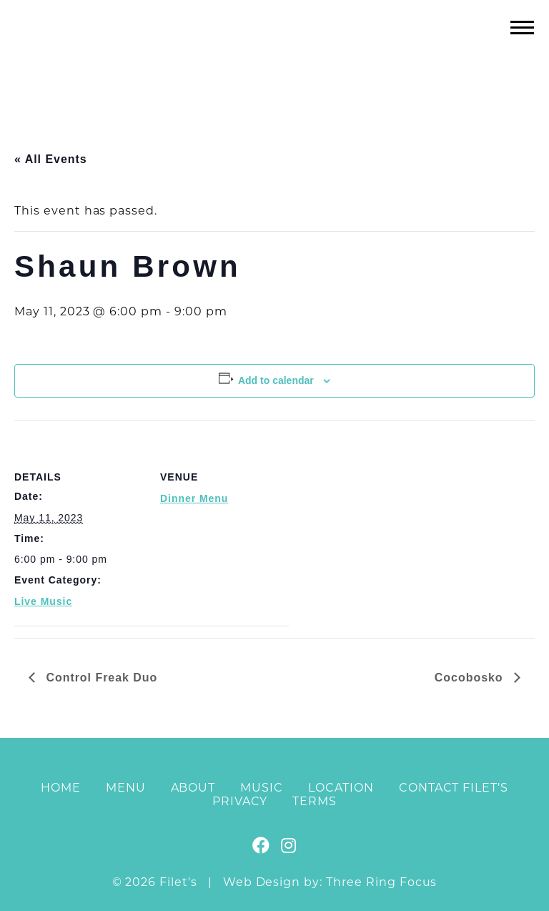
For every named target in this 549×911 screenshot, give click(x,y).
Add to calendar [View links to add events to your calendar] (276, 380)
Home (61, 787)
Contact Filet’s (453, 787)
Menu (126, 787)
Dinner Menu (194, 498)
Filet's (275, 56)
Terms (314, 801)
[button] (522, 26)
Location (341, 787)
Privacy (240, 801)
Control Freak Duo (99, 677)
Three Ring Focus (381, 882)
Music (261, 787)
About (193, 787)
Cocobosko (471, 677)
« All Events (50, 159)
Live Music (43, 601)
